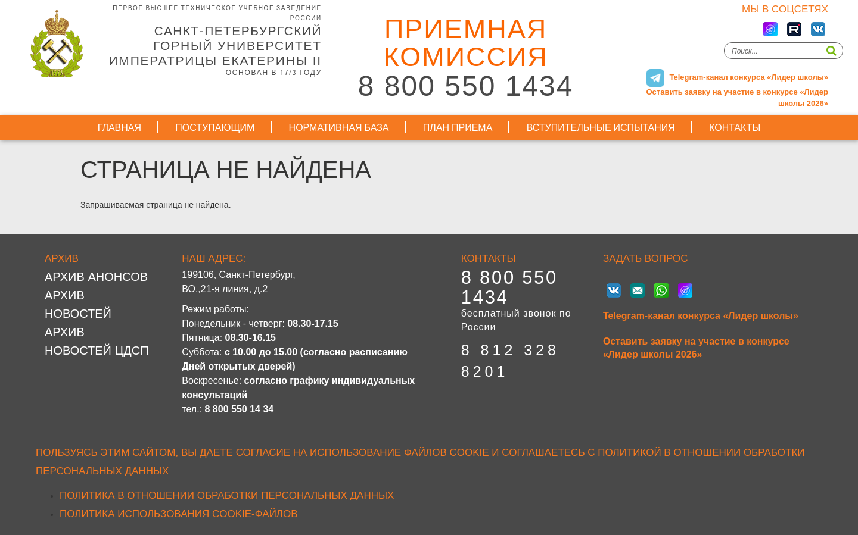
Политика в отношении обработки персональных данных (227, 495)
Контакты (734, 127)
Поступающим (214, 127)
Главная (119, 127)
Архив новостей (78, 304)
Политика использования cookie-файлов (179, 514)
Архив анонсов (96, 276)
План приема (458, 127)
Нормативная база (339, 127)
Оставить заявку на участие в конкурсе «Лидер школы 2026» (696, 348)
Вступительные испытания (601, 127)
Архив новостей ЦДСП (97, 341)
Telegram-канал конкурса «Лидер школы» (700, 316)
